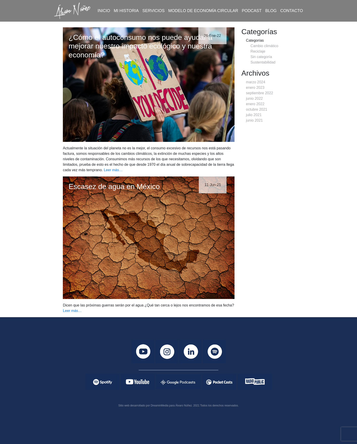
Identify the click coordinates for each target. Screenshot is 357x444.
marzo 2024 (255, 82)
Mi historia (126, 10)
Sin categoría (261, 57)
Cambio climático (264, 46)
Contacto (291, 10)
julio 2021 (254, 115)
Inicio (104, 10)
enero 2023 (255, 87)
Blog (271, 10)
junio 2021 (254, 120)
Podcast (252, 10)
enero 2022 (255, 104)
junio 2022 (254, 98)
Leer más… (113, 170)
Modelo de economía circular (203, 10)
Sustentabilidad (262, 62)
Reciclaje (257, 51)
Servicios (153, 10)
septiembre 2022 (259, 93)
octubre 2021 (256, 109)
